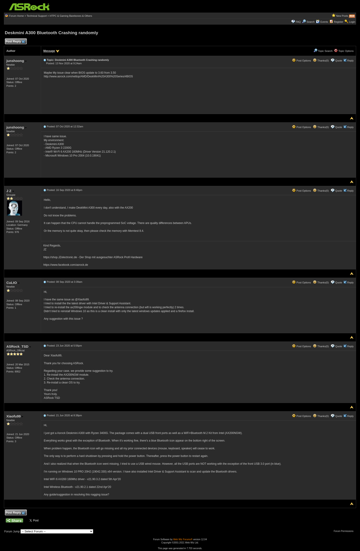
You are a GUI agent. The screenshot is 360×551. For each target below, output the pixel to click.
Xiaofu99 (14, 416)
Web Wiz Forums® (182, 539)
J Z (10, 191)
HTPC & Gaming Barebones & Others (71, 15)
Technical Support (37, 15)
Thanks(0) (321, 60)
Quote (338, 60)
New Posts (342, 15)
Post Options (301, 60)
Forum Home (16, 15)
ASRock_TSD (18, 346)
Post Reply (15, 42)
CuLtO (13, 283)
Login (352, 21)
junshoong (16, 61)
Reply (350, 60)
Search (311, 21)
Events (322, 21)
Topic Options (344, 51)
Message (49, 51)
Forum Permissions (345, 531)
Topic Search (323, 51)
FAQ (298, 21)
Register (338, 21)
